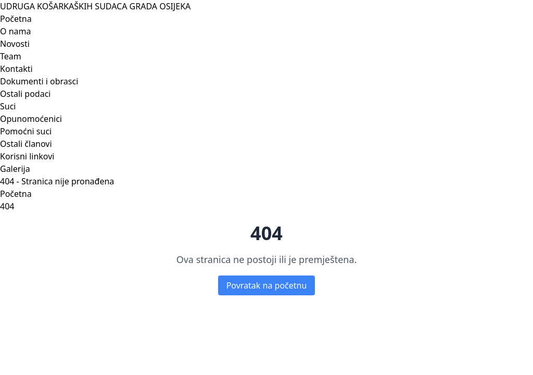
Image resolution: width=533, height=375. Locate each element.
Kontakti (16, 68)
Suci (8, 106)
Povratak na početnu (266, 285)
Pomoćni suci (26, 131)
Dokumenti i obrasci (39, 81)
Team (10, 56)
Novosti (15, 43)
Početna (16, 18)
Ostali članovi (26, 143)
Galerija (15, 168)
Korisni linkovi (27, 156)
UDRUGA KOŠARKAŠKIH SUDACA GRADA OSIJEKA (95, 6)
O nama (15, 31)
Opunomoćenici (31, 118)
